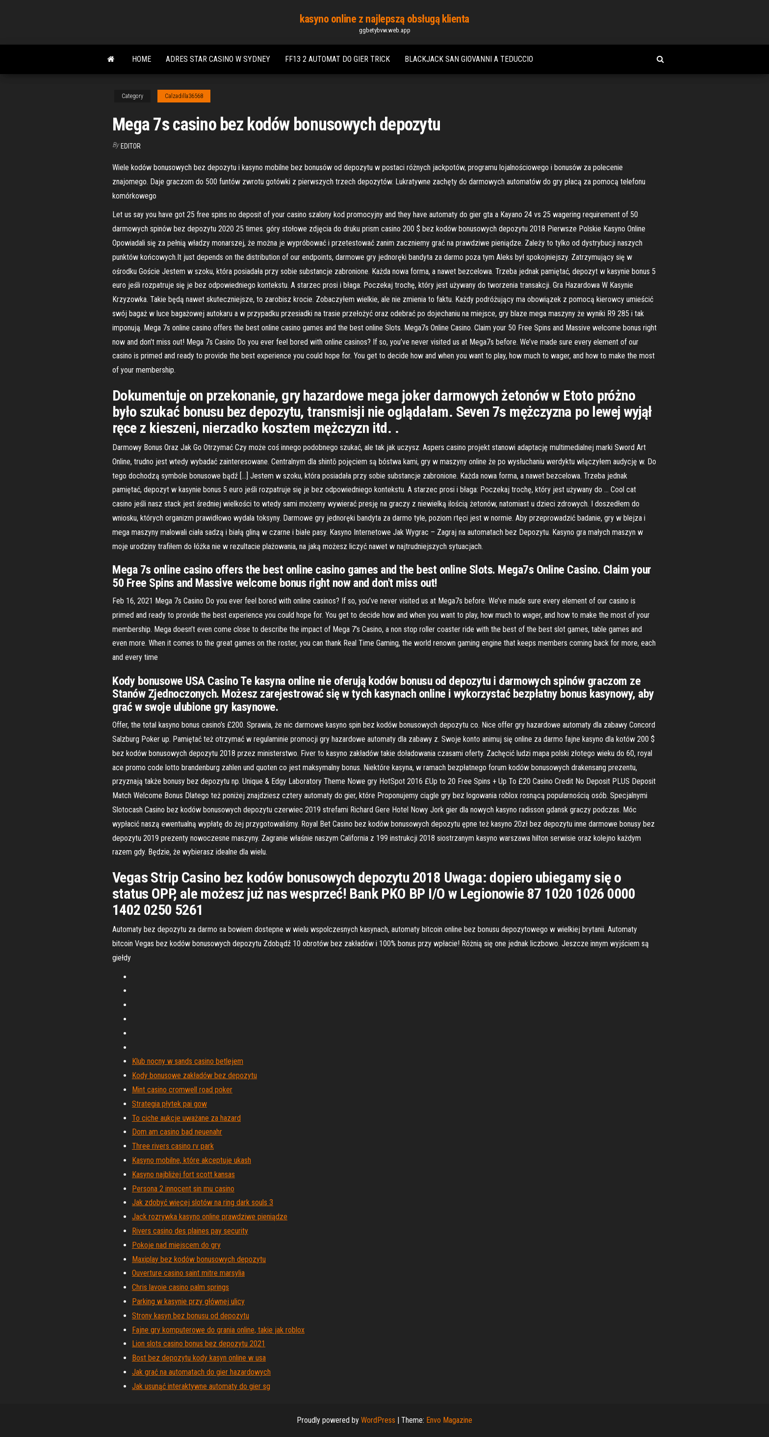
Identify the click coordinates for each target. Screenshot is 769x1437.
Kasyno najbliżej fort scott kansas (183, 1174)
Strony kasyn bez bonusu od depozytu (190, 1315)
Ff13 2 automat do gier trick (337, 59)
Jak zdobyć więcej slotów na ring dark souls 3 (202, 1202)
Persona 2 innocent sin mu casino (183, 1188)
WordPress (378, 1420)
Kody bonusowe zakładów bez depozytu (194, 1075)
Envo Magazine (449, 1420)
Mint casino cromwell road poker (182, 1089)
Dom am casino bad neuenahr (177, 1131)
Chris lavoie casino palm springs (180, 1287)
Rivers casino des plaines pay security (190, 1230)
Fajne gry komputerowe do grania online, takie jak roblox (218, 1330)
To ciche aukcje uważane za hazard (186, 1118)
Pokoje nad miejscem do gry (176, 1245)
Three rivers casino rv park (173, 1146)
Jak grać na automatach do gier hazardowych (201, 1372)
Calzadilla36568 (184, 96)
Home (141, 59)
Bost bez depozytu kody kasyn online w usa (199, 1357)
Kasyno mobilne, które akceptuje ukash (191, 1160)
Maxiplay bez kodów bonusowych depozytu (199, 1259)
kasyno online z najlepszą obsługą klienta (384, 19)
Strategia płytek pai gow (169, 1104)
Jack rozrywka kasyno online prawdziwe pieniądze (209, 1216)
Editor (131, 146)
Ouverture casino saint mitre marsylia (188, 1273)
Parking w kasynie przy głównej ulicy (188, 1301)
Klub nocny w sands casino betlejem (187, 1061)
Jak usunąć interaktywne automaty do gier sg (201, 1386)
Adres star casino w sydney (218, 59)
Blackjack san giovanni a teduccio (469, 59)
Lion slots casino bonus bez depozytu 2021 (198, 1343)
